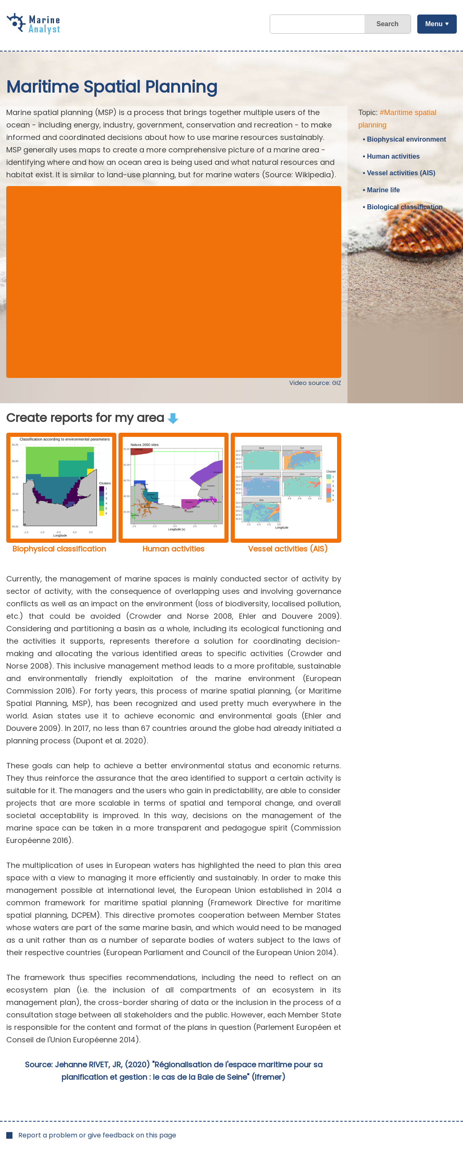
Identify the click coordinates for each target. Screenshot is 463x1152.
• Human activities (391, 156)
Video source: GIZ (315, 383)
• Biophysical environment (404, 139)
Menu (434, 23)
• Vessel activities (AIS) (399, 172)
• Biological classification (403, 207)
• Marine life (381, 190)
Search (388, 23)
